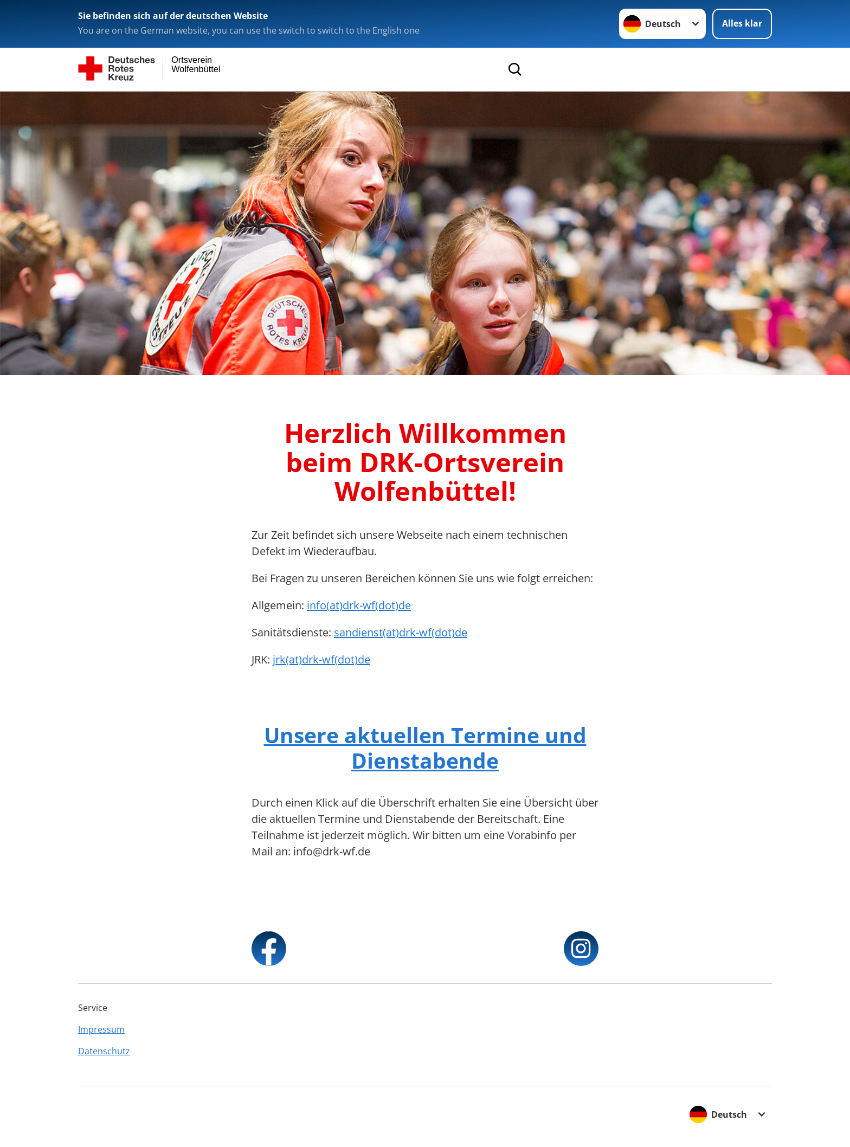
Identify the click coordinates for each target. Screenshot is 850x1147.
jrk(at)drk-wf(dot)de (321, 659)
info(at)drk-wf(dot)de (359, 605)
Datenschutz (104, 1051)
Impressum (101, 1029)
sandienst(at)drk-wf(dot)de (400, 632)
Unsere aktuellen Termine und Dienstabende (425, 747)
